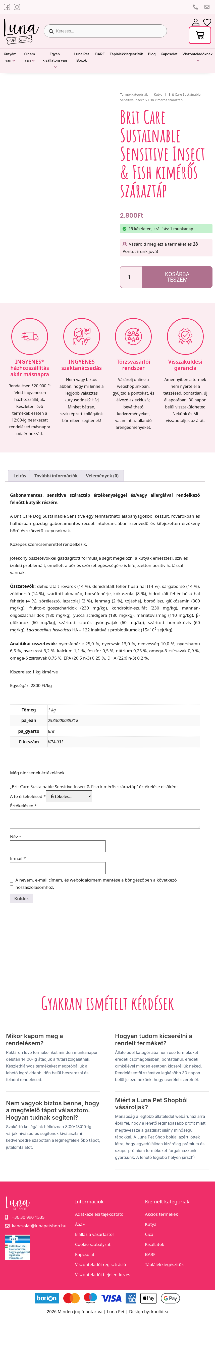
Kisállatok (154, 1244)
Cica (149, 1234)
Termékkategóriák (134, 94)
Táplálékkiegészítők (126, 54)
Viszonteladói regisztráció (100, 1264)
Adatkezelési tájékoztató (99, 1214)
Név (15, 837)
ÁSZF (80, 1224)
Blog (151, 54)
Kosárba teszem (177, 277)
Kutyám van (10, 57)
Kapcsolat (169, 54)
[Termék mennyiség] (131, 277)
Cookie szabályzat (93, 1244)
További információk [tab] (56, 476)
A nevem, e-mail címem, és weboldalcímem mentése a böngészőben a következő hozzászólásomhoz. (96, 883)
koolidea (159, 1311)
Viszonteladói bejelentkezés (102, 1274)
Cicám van (29, 57)
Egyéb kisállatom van (54, 57)
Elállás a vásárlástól (94, 1234)
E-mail (18, 858)
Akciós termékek (161, 1214)
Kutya (158, 94)
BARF (99, 54)
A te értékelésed (28, 796)
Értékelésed (23, 806)
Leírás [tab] (19, 476)
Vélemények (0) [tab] (102, 476)
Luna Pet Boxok (81, 57)
